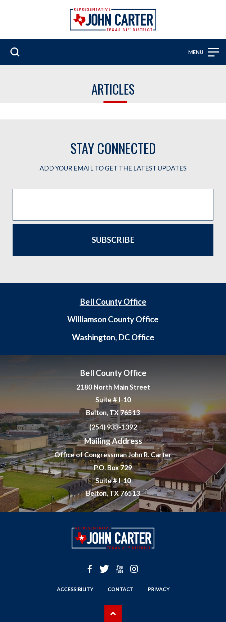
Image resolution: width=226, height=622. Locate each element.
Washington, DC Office (113, 337)
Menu (203, 52)
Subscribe (113, 240)
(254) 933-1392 (113, 427)
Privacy (159, 589)
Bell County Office (113, 302)
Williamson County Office (113, 319)
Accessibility (75, 589)
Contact (121, 589)
